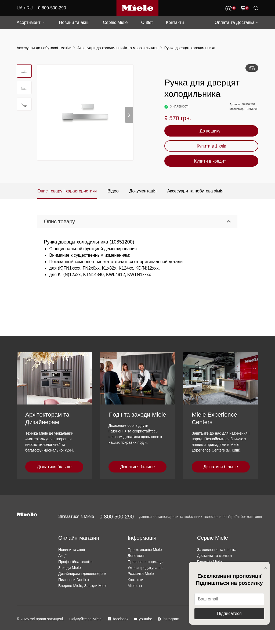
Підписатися (229, 613)
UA (20, 8)
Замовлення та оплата (217, 549)
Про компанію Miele (145, 549)
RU (30, 8)
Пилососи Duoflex (73, 580)
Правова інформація (146, 562)
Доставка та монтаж (214, 555)
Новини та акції (74, 22)
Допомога (136, 555)
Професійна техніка (75, 562)
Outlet (147, 22)
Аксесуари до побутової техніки (44, 48)
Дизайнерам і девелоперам (82, 573)
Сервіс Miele (115, 22)
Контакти (175, 22)
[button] (129, 115)
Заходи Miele (69, 567)
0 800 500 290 (116, 517)
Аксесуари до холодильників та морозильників (117, 48)
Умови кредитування (146, 567)
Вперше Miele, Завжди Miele (82, 586)
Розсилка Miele (141, 573)
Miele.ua (135, 586)
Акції (62, 555)
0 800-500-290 (52, 8)
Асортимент (29, 22)
